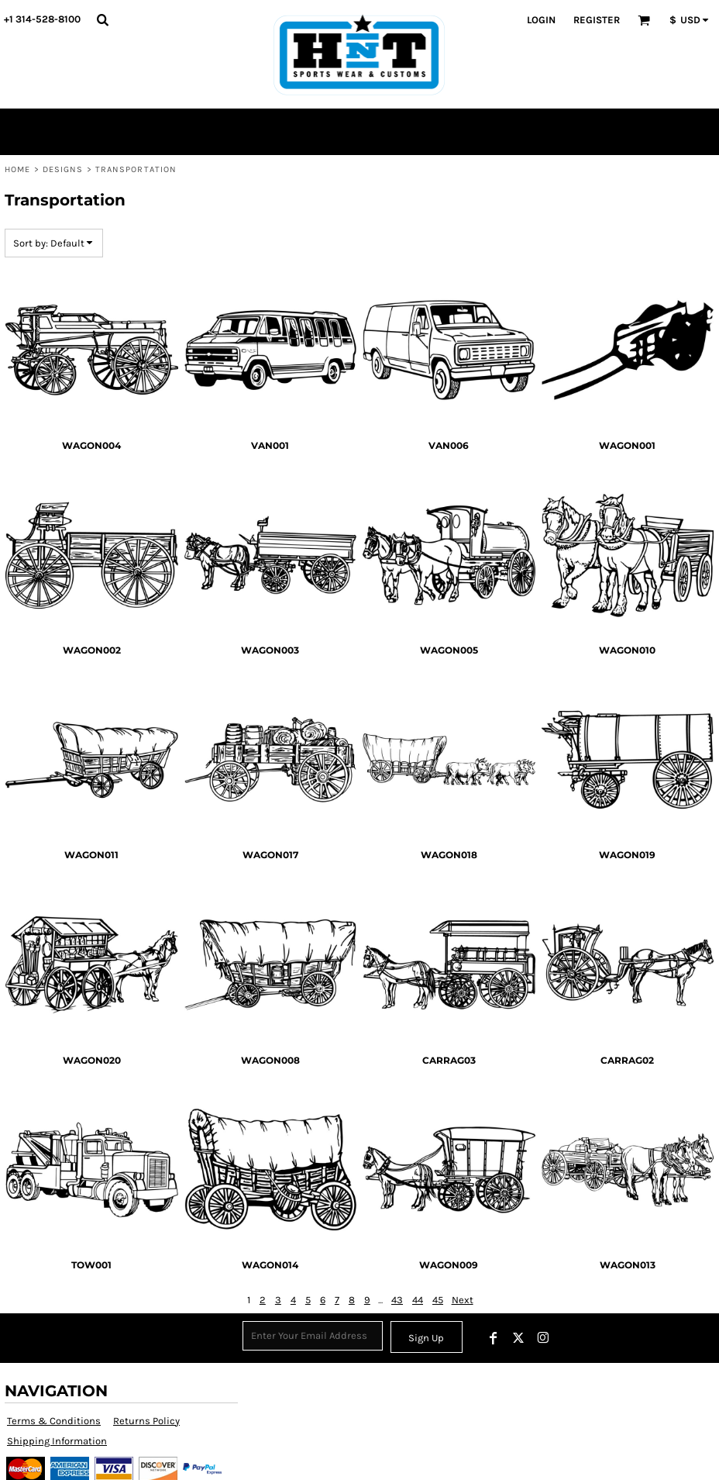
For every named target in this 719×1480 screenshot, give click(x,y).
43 (397, 1300)
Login (541, 20)
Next (462, 1300)
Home (17, 169)
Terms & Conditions (54, 1421)
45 (437, 1300)
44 (417, 1300)
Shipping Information (57, 1441)
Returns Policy (146, 1421)
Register (596, 20)
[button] (102, 19)
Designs (63, 169)
